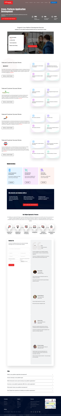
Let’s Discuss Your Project (32, 46)
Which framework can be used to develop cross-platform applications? (21, 380)
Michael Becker (41, 295)
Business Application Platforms (34, 404)
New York (5, 411)
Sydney (12, 411)
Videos (18, 407)
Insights (42, 2)
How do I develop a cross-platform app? (15, 377)
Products (38, 2)
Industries (31, 2)
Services (27, 2)
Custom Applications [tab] (13, 42)
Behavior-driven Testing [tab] (13, 45)
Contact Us (5, 404)
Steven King (40, 320)
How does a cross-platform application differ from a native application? (21, 384)
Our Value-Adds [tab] (12, 40)
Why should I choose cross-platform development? (17, 387)
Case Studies (19, 404)
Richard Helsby (41, 345)
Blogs (18, 401)
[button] (30, 374)
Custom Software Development (34, 401)
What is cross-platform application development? (17, 374)
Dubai (14, 411)
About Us (5, 401)
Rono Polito (40, 270)
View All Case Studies (8, 76)
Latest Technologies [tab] (13, 37)
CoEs (35, 2)
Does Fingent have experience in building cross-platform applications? (21, 390)
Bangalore (19, 411)
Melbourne (8, 411)
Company (46, 2)
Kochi (16, 411)
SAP (31, 407)
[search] (49, 2)
